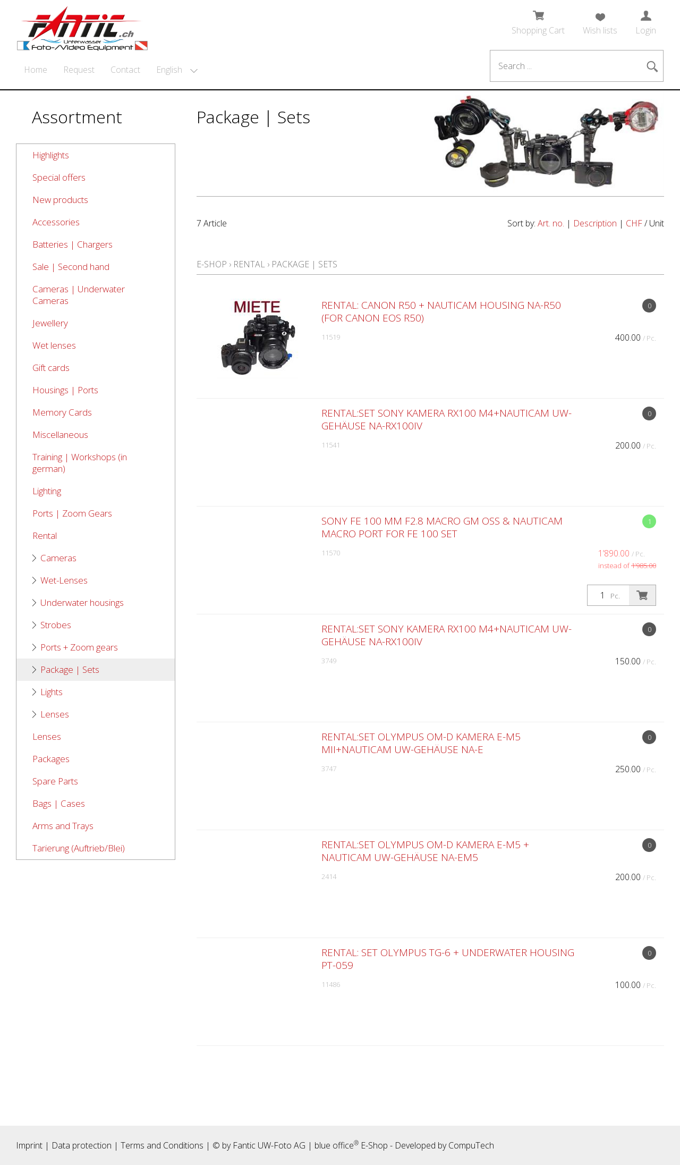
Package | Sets (69, 669)
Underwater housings (82, 602)
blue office (336, 1145)
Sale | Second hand (70, 266)
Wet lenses (54, 345)
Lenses (54, 714)
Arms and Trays (63, 826)
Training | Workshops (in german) (79, 463)
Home (35, 69)
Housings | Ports (65, 390)
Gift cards (51, 367)
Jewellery (50, 323)
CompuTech (471, 1145)
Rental (44, 535)
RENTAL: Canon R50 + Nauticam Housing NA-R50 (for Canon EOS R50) (441, 311)
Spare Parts (55, 781)
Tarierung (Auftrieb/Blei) (78, 848)
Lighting (46, 491)
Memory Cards (62, 412)
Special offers (59, 177)
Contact (125, 69)
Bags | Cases (58, 803)
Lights (51, 692)
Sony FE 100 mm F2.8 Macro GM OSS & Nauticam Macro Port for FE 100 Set (442, 527)
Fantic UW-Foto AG (269, 1145)
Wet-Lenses (64, 580)
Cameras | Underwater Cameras (78, 295)
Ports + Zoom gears (79, 647)
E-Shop (212, 264)
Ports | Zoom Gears (72, 513)
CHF (634, 223)
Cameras (58, 558)
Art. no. (551, 223)
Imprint (29, 1145)
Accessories (56, 222)
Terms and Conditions (162, 1145)
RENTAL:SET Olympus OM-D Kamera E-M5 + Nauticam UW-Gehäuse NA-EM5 (425, 851)
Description (595, 223)
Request (79, 69)
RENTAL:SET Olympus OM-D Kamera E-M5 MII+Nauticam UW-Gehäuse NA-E (421, 743)
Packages (51, 759)
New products (60, 199)
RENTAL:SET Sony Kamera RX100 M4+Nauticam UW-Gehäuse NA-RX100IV (446, 419)
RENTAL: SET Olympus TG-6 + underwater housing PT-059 (447, 958)
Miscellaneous (60, 434)
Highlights (50, 155)
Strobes (55, 625)
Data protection (82, 1145)
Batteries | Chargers (72, 244)
